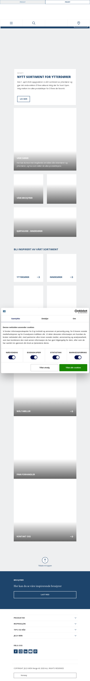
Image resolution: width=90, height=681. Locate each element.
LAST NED (45, 595)
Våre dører (22, 158)
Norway (21, 675)
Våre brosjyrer (25, 198)
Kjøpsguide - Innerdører (29, 231)
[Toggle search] (33, 23)
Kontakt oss (45, 536)
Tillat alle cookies (73, 368)
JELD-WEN (18, 635)
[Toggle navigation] (11, 23)
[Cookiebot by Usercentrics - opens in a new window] (76, 311)
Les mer (23, 99)
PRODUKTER (19, 618)
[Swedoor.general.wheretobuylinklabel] (78, 23)
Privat (23, 2)
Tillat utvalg (44, 368)
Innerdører (61, 277)
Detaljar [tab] (45, 319)
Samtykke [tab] (15, 319)
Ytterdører (28, 277)
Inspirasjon (20, 624)
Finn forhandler (26, 474)
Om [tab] (74, 319)
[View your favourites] (56, 23)
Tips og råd (20, 630)
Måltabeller (45, 411)
